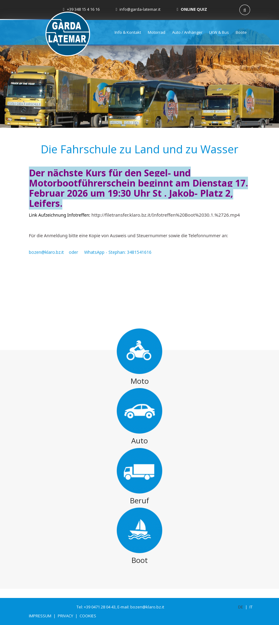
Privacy (65, 616)
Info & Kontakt (128, 32)
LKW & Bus (219, 32)
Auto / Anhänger (187, 32)
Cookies (88, 616)
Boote (241, 32)
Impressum (40, 616)
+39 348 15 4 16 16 (81, 9)
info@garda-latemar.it (138, 9)
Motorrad (156, 32)
